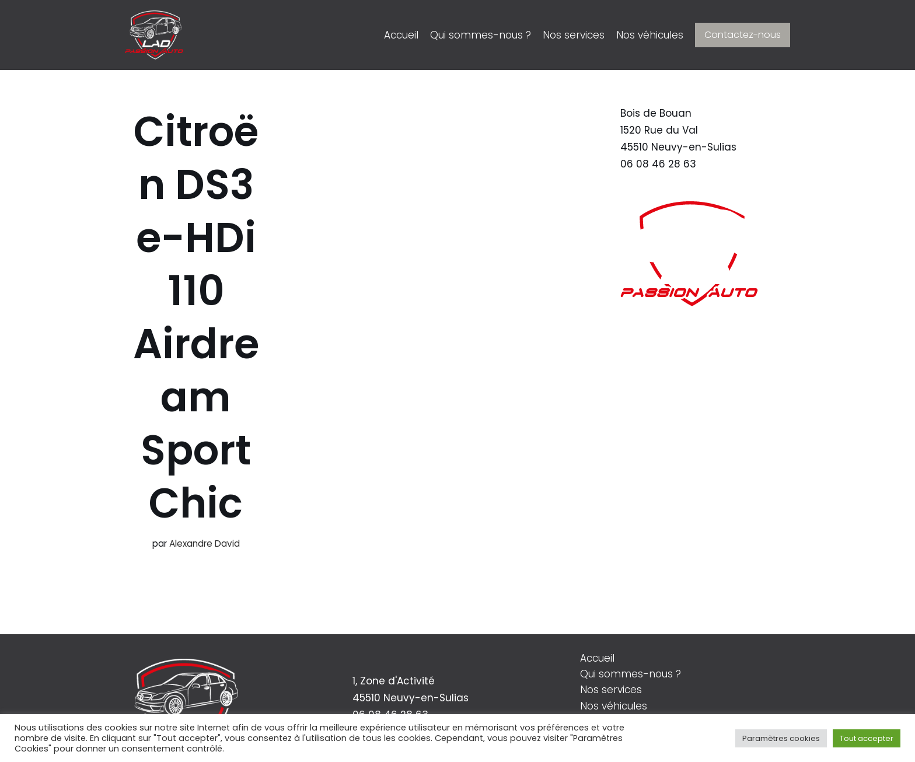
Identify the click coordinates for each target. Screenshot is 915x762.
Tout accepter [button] (866, 738)
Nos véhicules (649, 35)
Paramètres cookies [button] (781, 738)
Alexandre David (204, 543)
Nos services (574, 35)
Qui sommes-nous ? (480, 35)
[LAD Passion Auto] (154, 35)
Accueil (401, 35)
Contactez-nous (742, 34)
